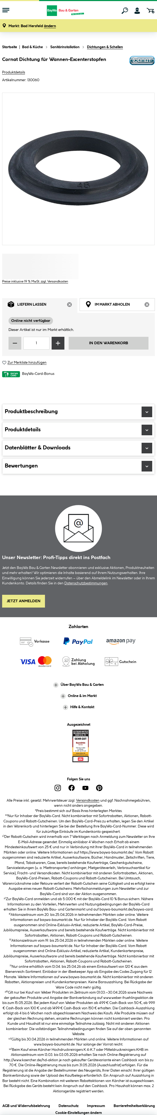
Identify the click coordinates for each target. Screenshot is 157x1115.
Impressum (96, 1105)
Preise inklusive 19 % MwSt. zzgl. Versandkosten (35, 281)
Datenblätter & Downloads (78, 448)
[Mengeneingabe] (36, 343)
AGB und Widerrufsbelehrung (26, 1105)
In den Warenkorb (108, 343)
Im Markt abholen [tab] (120, 305)
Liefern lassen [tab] (42, 305)
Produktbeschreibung (78, 412)
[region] (78, 169)
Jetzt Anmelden (23, 601)
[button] (32, 26)
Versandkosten (88, 800)
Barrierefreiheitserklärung (134, 1105)
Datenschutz (68, 1105)
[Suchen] (124, 10)
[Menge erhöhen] (58, 343)
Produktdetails (13, 72)
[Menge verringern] (15, 343)
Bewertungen (78, 466)
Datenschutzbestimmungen (86, 583)
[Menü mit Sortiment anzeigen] (6, 10)
